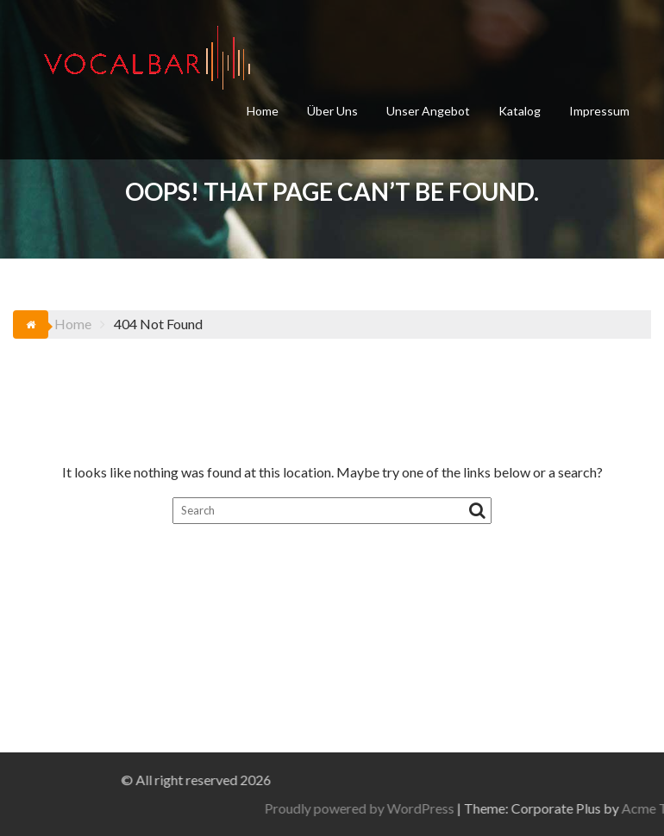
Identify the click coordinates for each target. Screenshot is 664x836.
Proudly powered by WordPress (497, 808)
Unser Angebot (428, 110)
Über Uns (332, 110)
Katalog (519, 110)
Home (263, 110)
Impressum (599, 110)
